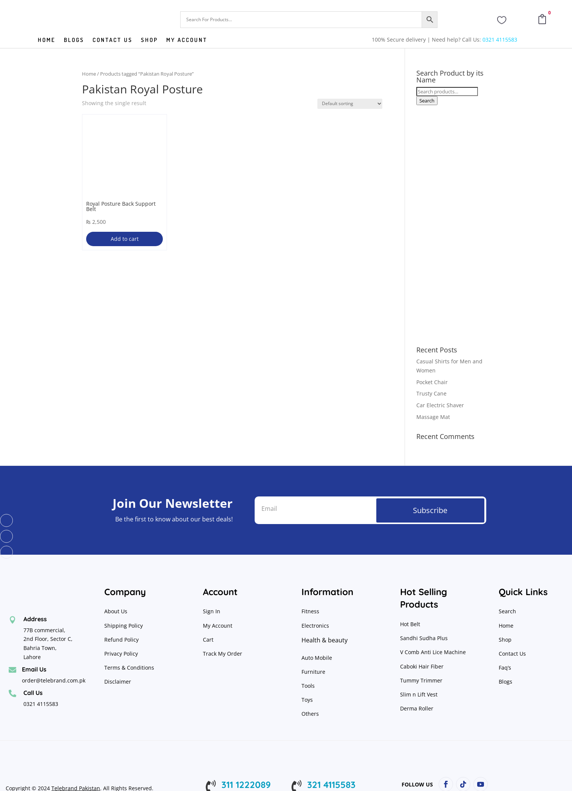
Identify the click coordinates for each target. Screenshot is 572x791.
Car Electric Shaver (440, 405)
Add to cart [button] (125, 238)
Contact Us (512, 653)
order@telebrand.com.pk (53, 680)
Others (310, 713)
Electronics (315, 625)
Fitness (310, 611)
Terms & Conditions (129, 667)
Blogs (74, 40)
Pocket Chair (432, 382)
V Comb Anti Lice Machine (433, 652)
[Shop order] (349, 104)
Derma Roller (416, 708)
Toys (307, 699)
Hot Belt (410, 624)
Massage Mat (433, 416)
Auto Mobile (316, 657)
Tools (308, 685)
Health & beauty (324, 640)
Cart (208, 639)
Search (426, 100)
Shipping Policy (123, 625)
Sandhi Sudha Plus (424, 638)
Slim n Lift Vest (419, 694)
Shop (149, 40)
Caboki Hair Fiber (422, 666)
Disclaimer (117, 681)
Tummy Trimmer (421, 680)
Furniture (313, 671)
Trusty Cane (431, 393)
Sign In (211, 611)
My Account (186, 40)
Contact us (113, 40)
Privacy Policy (121, 653)
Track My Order (222, 653)
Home (47, 40)
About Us (115, 611)
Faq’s (505, 667)
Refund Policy (122, 639)
